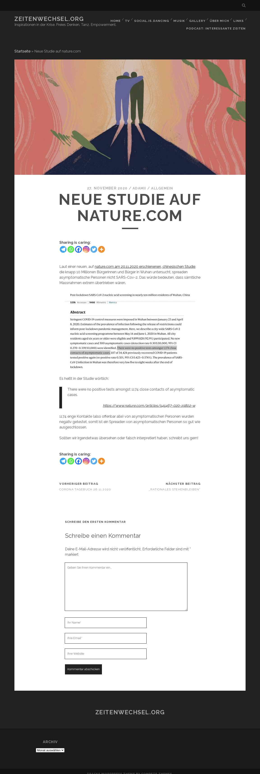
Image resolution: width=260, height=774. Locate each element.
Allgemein (162, 183)
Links (238, 19)
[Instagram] (86, 244)
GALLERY (196, 19)
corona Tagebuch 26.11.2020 (85, 484)
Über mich (218, 19)
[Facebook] (78, 244)
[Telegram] (63, 244)
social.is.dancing (151, 19)
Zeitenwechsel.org (49, 19)
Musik (178, 19)
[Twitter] (93, 244)
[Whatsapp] (70, 244)
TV (126, 19)
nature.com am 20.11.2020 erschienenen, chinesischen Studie (145, 262)
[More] (101, 244)
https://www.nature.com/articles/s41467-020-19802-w (149, 400)
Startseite (22, 46)
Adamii (138, 183)
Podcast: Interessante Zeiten (217, 24)
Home (114, 19)
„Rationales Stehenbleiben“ (174, 484)
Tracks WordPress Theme (111, 769)
